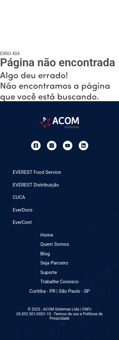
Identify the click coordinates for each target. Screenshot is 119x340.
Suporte (48, 272)
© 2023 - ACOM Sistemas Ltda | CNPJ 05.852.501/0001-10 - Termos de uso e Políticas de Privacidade (60, 314)
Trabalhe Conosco (59, 281)
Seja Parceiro (54, 263)
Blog (45, 254)
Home (46, 235)
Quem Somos (54, 244)
